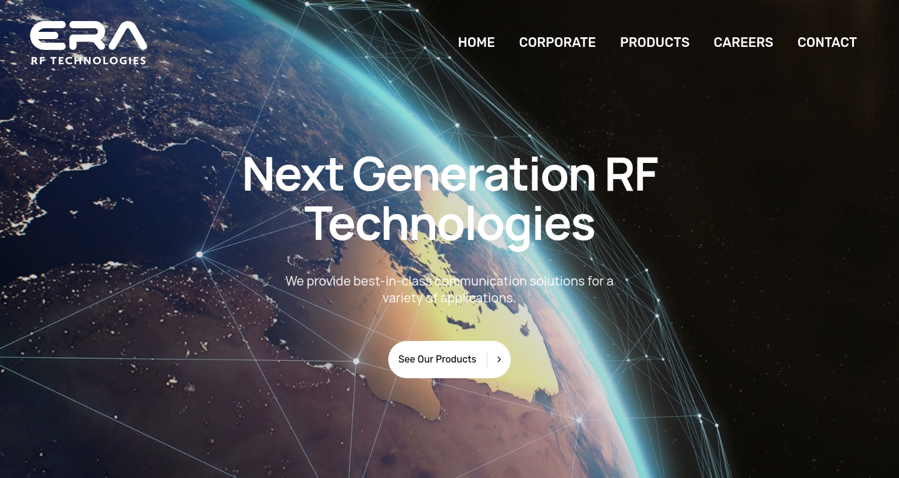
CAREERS (743, 42)
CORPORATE (557, 42)
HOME (476, 42)
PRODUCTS (655, 42)
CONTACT (827, 42)
